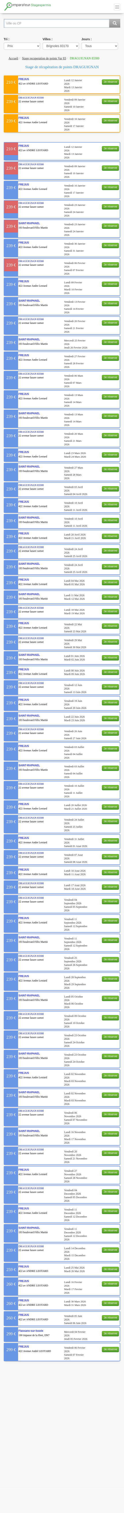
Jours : (86, 39)
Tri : (6, 39)
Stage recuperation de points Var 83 (44, 58)
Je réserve (110, 81)
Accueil (13, 58)
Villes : (48, 39)
